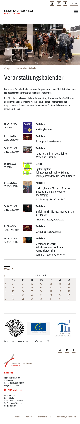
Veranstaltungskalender (26, 68)
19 (69, 291)
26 (69, 295)
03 (51, 283)
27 (13, 299)
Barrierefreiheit (44, 417)
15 (32, 291)
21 (23, 295)
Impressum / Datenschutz (66, 417)
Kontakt (29, 417)
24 (51, 295)
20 (13, 295)
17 (51, 291)
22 (32, 295)
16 (41, 291)
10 (51, 287)
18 (60, 291)
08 (32, 287)
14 (23, 291)
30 (41, 299)
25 (60, 295)
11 (60, 287)
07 (23, 287)
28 (23, 299)
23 (41, 295)
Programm (9, 68)
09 (41, 287)
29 (32, 299)
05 (69, 283)
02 (41, 283)
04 (60, 283)
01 (32, 283)
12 (69, 287)
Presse (17, 417)
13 (13, 291)
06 (13, 287)
